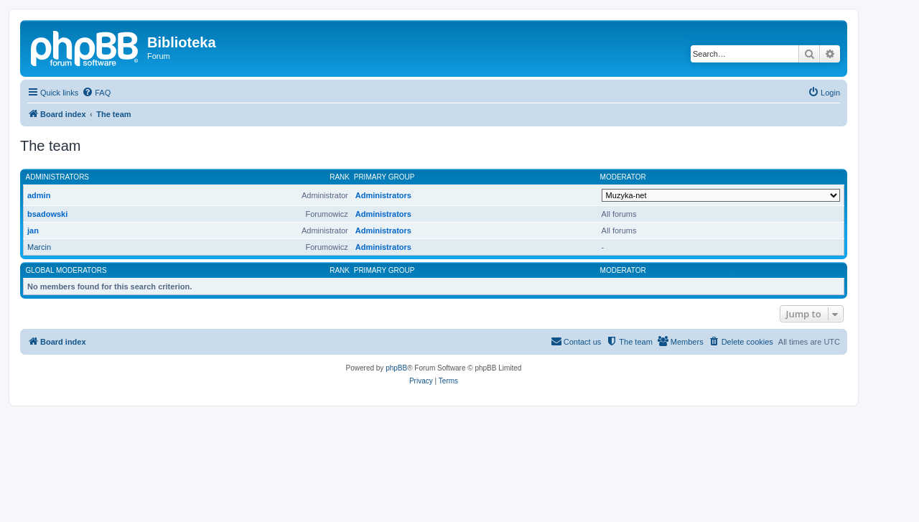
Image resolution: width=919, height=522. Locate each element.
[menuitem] (96, 92)
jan (33, 230)
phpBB (396, 368)
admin (38, 195)
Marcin (39, 247)
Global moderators (66, 270)
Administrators (58, 177)
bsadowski (47, 214)
